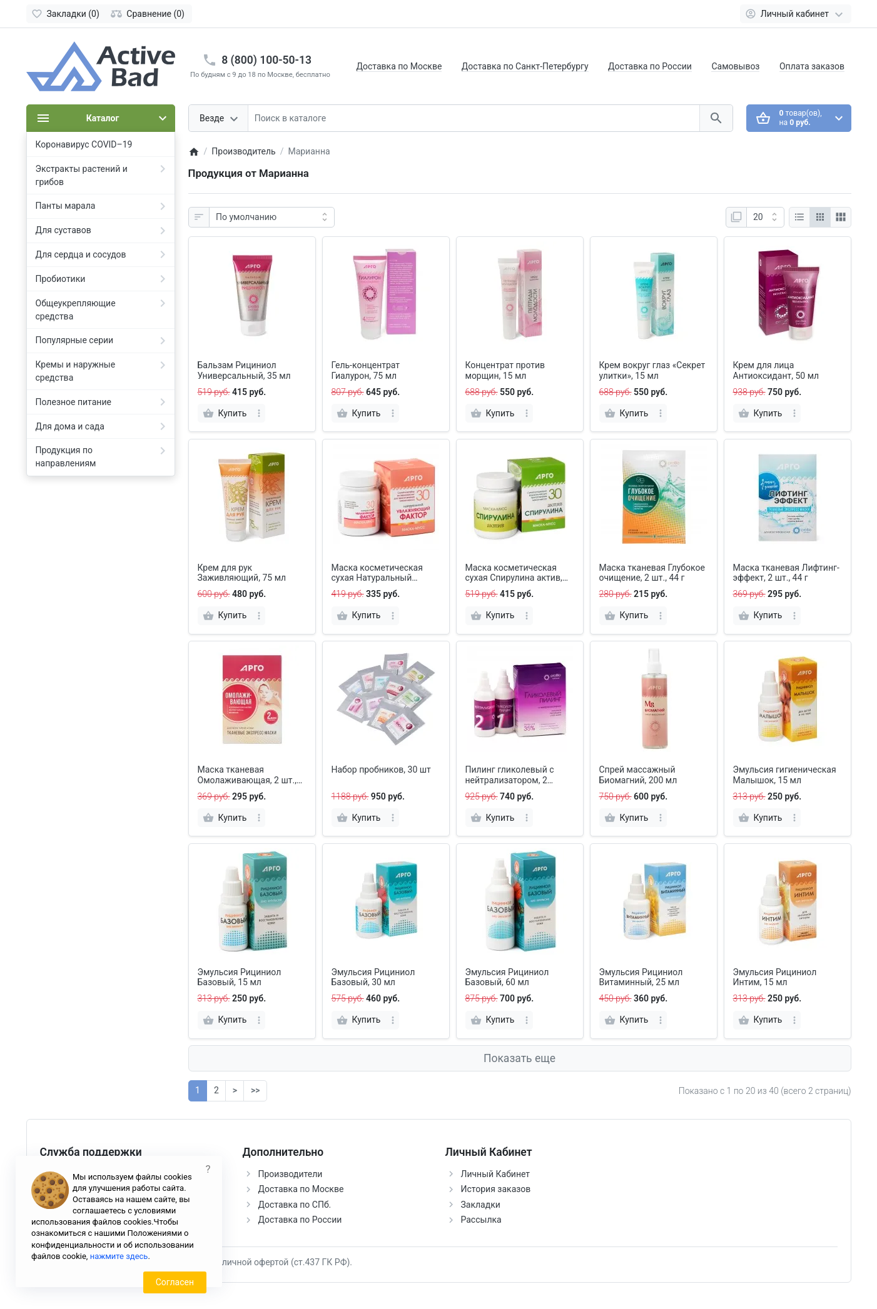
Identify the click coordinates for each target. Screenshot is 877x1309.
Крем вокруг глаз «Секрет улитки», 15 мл (652, 370)
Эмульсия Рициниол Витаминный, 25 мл (641, 977)
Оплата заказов (811, 66)
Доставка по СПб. (295, 1205)
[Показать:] (765, 217)
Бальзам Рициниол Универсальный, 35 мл (244, 370)
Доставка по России (650, 66)
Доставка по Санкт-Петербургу (525, 66)
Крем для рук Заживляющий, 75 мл (242, 573)
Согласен (175, 1282)
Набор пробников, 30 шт (381, 770)
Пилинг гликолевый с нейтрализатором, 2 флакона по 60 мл (509, 775)
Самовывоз (735, 66)
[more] (259, 413)
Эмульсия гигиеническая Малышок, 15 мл (784, 775)
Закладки (480, 1205)
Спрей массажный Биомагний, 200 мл (638, 775)
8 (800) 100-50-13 (266, 60)
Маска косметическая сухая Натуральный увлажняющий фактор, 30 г (384, 573)
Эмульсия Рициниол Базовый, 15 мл (239, 977)
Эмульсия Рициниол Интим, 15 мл (775, 977)
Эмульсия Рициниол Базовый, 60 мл (507, 977)
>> (255, 1090)
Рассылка (481, 1220)
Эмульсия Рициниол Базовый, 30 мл (373, 977)
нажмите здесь (119, 1256)
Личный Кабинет (495, 1174)
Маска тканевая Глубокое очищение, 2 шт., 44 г (652, 573)
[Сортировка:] (272, 217)
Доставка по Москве (399, 66)
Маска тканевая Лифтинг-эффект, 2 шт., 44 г (786, 573)
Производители (290, 1174)
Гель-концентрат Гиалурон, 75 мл (366, 370)
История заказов (496, 1189)
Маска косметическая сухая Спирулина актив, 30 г (513, 573)
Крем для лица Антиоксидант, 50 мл (776, 370)
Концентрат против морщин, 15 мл (505, 370)
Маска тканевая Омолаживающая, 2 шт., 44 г (247, 775)
